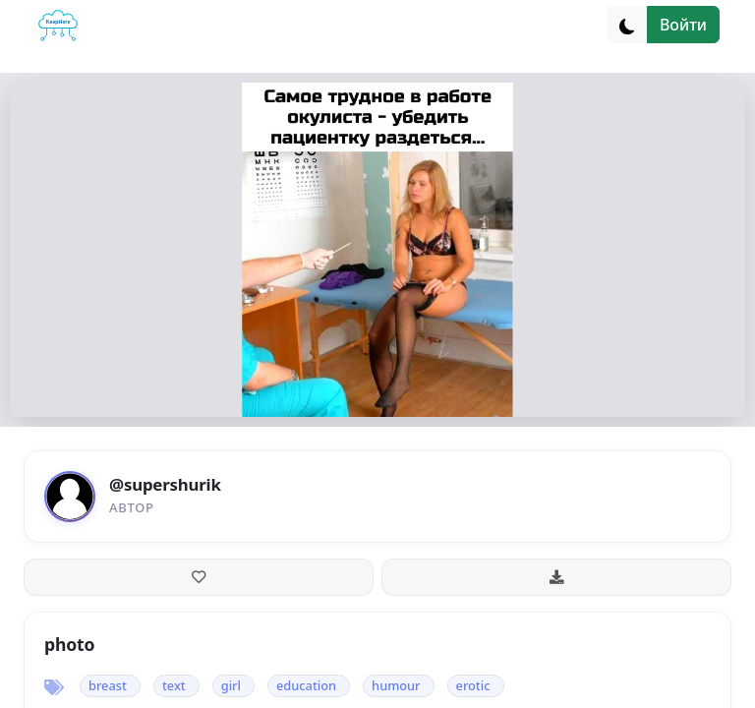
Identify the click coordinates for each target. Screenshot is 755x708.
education (306, 685)
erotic (473, 685)
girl (231, 685)
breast (107, 685)
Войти (683, 24)
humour (396, 685)
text (174, 685)
